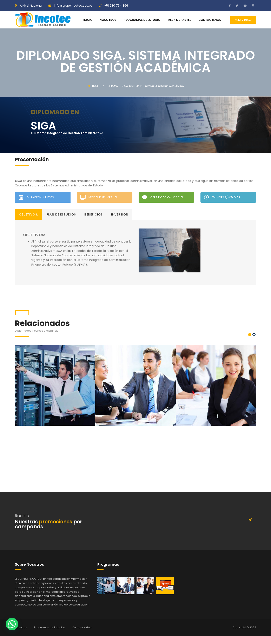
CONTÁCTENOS (209, 20)
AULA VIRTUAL (243, 20)
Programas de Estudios (49, 627)
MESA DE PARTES (179, 20)
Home (93, 86)
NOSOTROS (108, 20)
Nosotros (21, 627)
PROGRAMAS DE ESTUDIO (142, 20)
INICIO (88, 20)
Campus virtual (82, 627)
